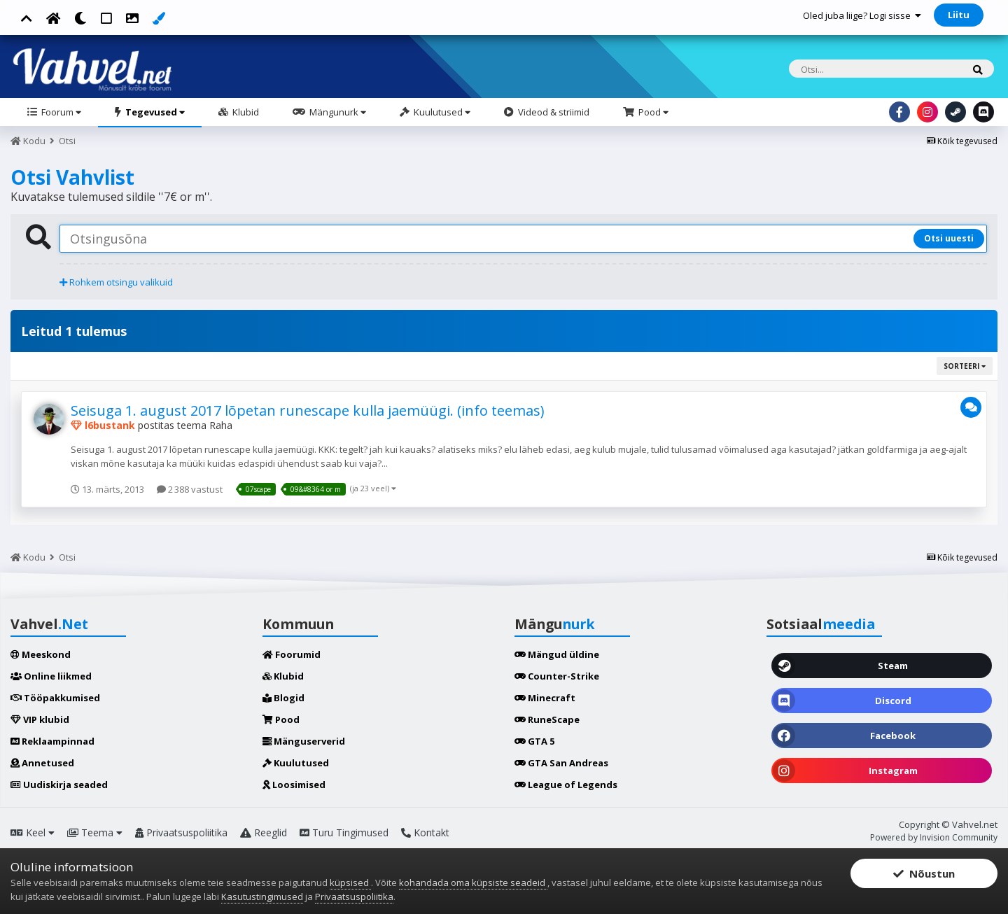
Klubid (244, 112)
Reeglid (263, 832)
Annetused (42, 763)
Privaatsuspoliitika (181, 832)
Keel (32, 832)
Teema (94, 832)
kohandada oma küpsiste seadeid (473, 882)
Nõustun (924, 873)
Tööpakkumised (55, 697)
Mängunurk (336, 112)
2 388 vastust (190, 489)
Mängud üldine (556, 654)
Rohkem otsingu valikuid (116, 282)
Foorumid (291, 654)
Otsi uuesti (949, 238)
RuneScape (547, 719)
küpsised (350, 882)
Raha (220, 425)
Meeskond (40, 654)
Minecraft (544, 697)
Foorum (60, 112)
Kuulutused (441, 112)
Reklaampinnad (52, 741)
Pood (652, 112)
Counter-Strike (556, 676)
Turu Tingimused (344, 832)
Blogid (283, 697)
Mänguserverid (303, 741)
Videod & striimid (552, 112)
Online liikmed (51, 676)
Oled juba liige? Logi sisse (862, 15)
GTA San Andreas (561, 763)
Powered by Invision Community (933, 837)
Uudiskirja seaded (59, 784)
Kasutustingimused (262, 896)
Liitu (958, 14)
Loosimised (294, 784)
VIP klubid (39, 719)
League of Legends (565, 784)
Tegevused (154, 112)
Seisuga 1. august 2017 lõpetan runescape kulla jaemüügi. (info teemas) (308, 410)
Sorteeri (965, 366)
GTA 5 (534, 741)
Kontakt (425, 832)
